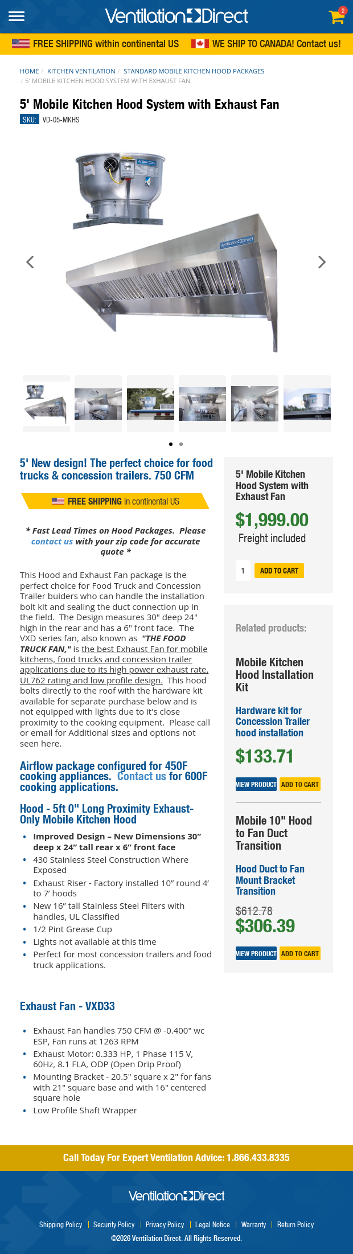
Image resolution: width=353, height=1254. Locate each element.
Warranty (253, 1224)
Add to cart (279, 570)
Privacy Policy (165, 1224)
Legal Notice (212, 1224)
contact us (52, 541)
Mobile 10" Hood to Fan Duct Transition (274, 833)
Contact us (317, 44)
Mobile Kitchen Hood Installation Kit (275, 674)
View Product (256, 783)
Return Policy (295, 1224)
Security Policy (113, 1224)
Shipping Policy (60, 1224)
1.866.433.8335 (258, 1157)
